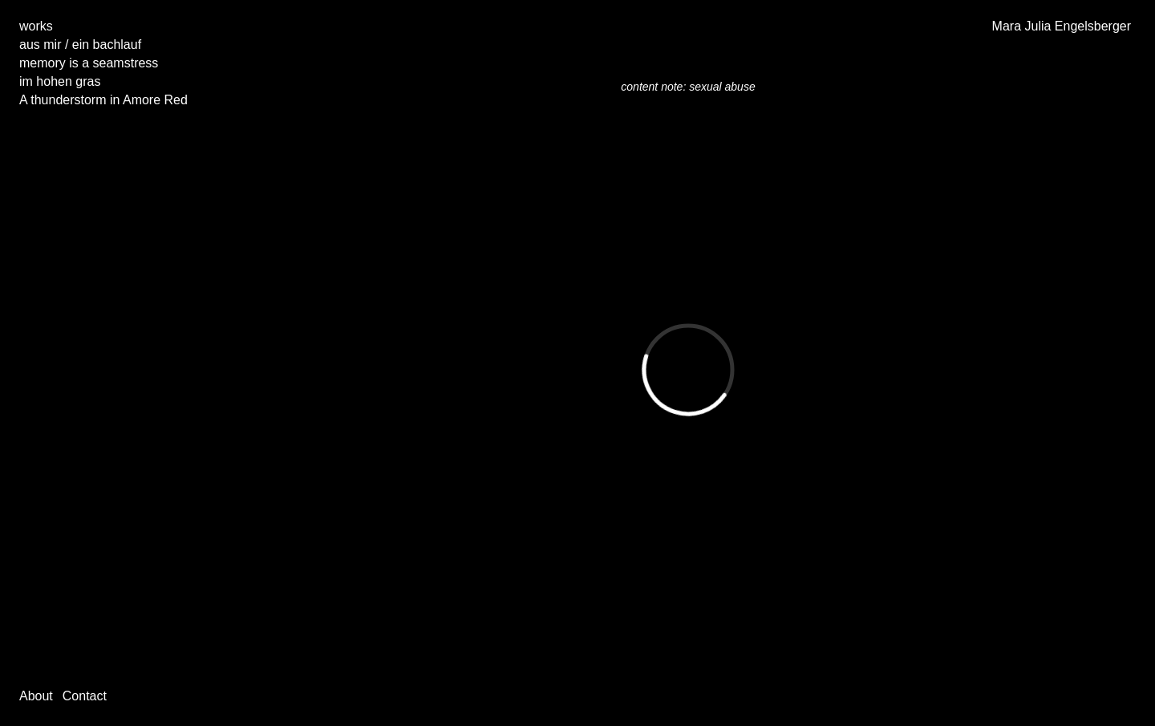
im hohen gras (59, 81)
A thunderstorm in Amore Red (103, 100)
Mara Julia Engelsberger (1061, 26)
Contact (85, 696)
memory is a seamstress (88, 63)
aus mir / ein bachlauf (80, 44)
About (36, 696)
